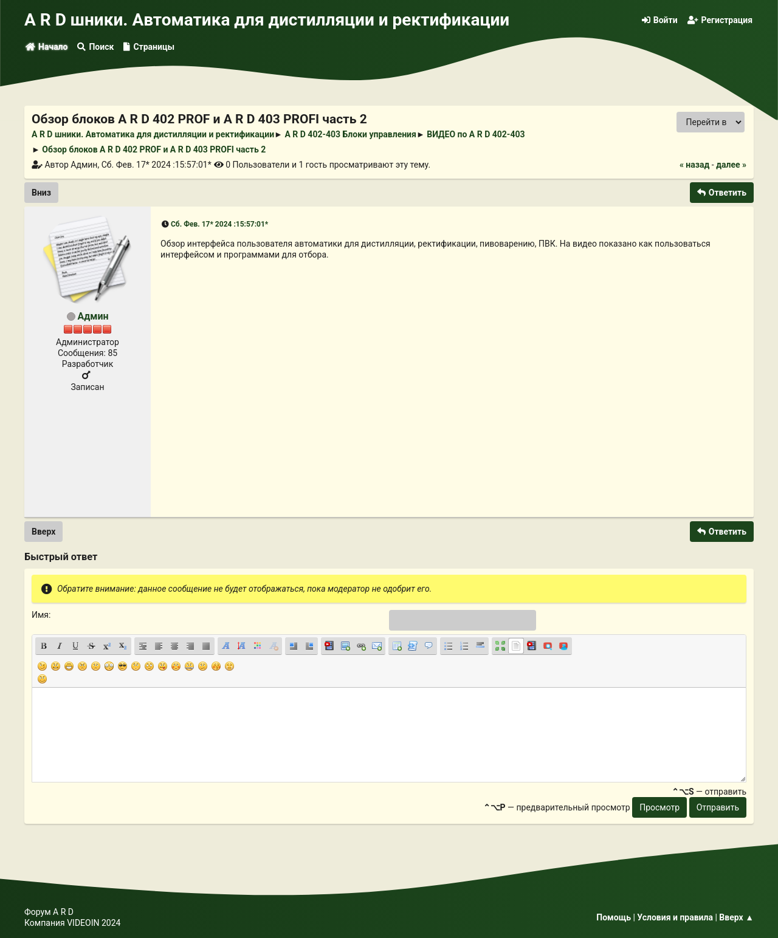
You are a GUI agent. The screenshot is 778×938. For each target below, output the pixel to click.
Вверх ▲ (736, 917)
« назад (694, 164)
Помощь (613, 917)
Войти (660, 20)
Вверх (43, 531)
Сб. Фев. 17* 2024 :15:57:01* (219, 224)
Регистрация (719, 20)
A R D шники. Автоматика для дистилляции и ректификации (266, 20)
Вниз (41, 192)
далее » (731, 164)
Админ (92, 316)
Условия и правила (675, 917)
